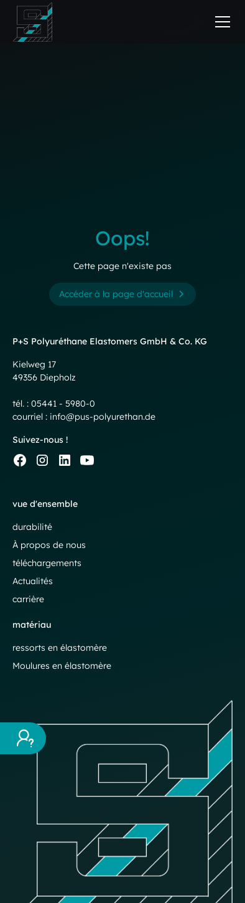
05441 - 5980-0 (63, 403)
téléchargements (46, 563)
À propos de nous (49, 545)
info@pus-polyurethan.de (102, 416)
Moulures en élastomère (61, 665)
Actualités (32, 581)
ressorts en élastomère (59, 647)
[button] (220, 22)
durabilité (32, 526)
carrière (28, 599)
